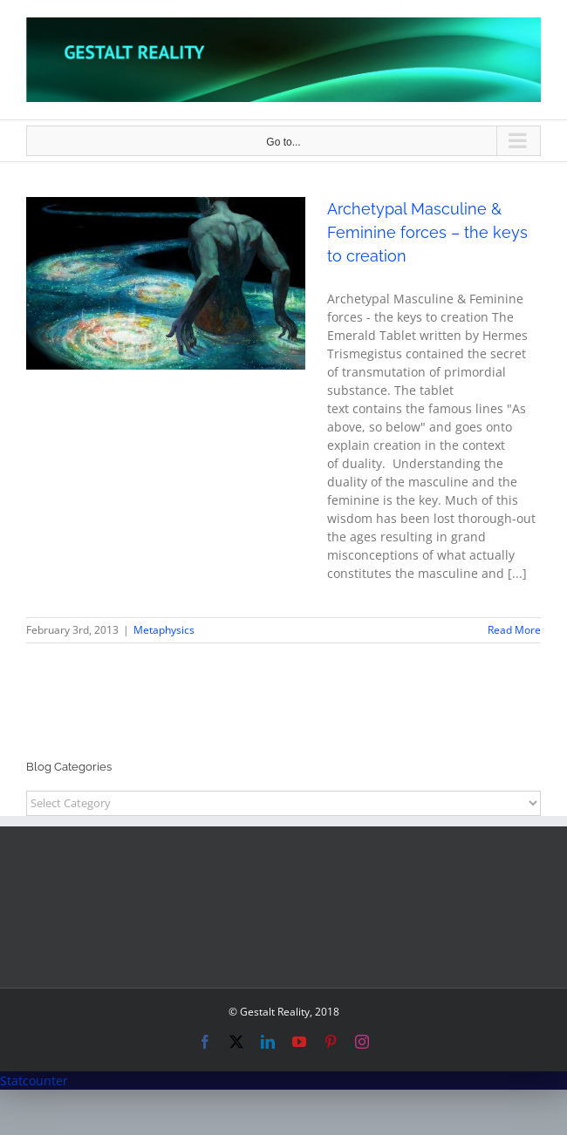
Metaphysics (164, 629)
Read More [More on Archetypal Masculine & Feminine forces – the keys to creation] (514, 629)
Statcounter (34, 1080)
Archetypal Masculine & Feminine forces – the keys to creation (427, 232)
